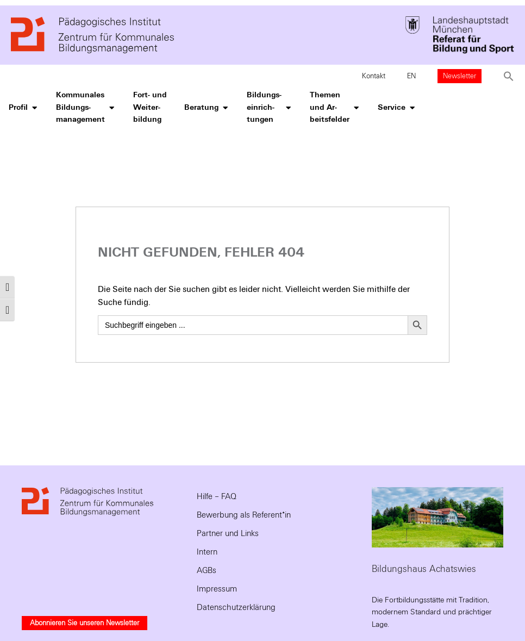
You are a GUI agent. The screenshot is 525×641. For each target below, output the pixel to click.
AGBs (206, 570)
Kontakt (373, 76)
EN (411, 76)
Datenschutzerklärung (236, 607)
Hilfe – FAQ (216, 496)
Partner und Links (228, 533)
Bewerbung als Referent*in (244, 515)
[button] (508, 76)
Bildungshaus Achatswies (424, 569)
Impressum (217, 589)
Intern (207, 552)
